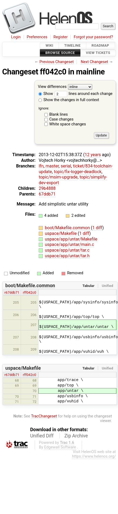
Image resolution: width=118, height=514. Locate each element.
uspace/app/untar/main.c (69, 244)
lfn (41, 166)
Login (16, 37)
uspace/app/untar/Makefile (71, 239)
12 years (93, 154)
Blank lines (58, 114)
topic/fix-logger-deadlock (77, 171)
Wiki (49, 45)
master (52, 166)
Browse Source (60, 53)
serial (66, 166)
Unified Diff (41, 435)
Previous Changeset (57, 62)
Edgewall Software (60, 447)
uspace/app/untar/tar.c (67, 250)
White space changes (67, 124)
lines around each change (84, 93)
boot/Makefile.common (68, 227)
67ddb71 (47, 194)
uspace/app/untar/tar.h (67, 255)
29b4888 (47, 188)
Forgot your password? (93, 37)
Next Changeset (94, 62)
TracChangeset (44, 416)
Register (60, 37)
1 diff (97, 227)
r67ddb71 (12, 292)
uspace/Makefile (61, 233)
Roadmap (100, 45)
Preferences (37, 37)
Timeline (72, 45)
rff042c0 (29, 292)
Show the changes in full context (68, 100)
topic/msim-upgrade (58, 177)
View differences (52, 86)
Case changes (61, 119)
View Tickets (98, 53)
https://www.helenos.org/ (94, 456)
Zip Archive (76, 435)
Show (45, 93)
